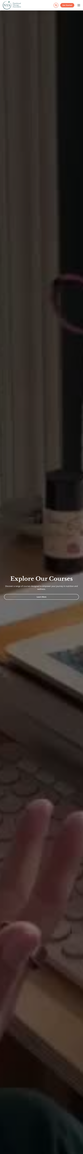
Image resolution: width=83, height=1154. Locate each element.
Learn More (41, 597)
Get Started (67, 5)
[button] (78, 5)
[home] (12, 5)
